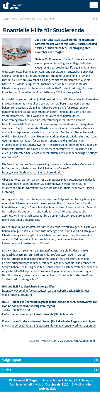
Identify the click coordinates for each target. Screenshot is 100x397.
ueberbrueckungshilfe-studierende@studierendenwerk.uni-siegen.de (54, 325)
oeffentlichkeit (28, 18)
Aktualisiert (35, 341)
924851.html (46, 18)
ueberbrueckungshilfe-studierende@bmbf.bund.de (42, 314)
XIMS (49, 341)
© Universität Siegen (23, 380)
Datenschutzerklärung (57, 380)
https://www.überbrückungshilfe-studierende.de (31, 172)
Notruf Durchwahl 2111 (51, 384)
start (6, 18)
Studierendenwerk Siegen (78, 188)
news (14, 18)
